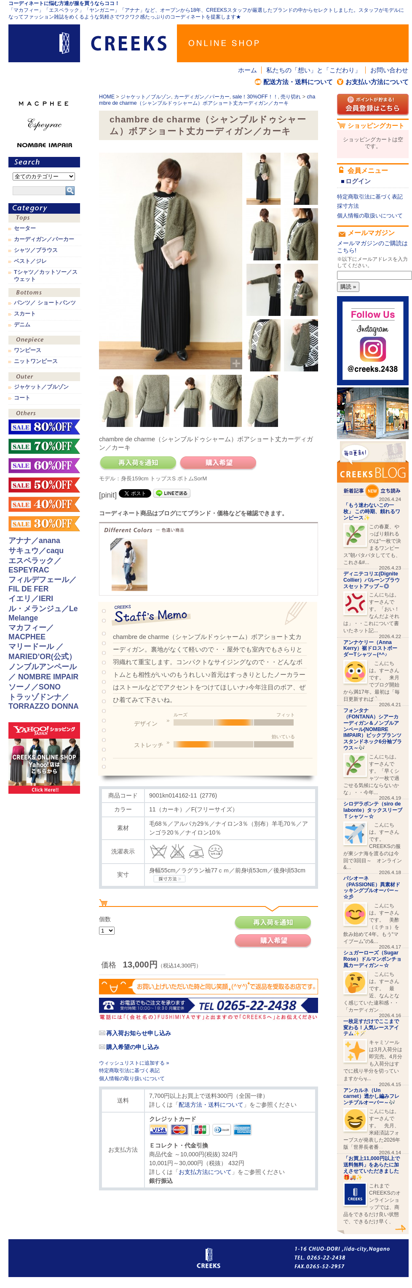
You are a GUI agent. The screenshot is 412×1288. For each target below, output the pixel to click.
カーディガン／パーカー (202, 97)
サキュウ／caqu (36, 550)
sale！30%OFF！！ (255, 97)
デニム (22, 325)
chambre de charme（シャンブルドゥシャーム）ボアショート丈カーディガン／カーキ (207, 100)
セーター (25, 228)
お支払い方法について (377, 81)
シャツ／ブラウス (36, 250)
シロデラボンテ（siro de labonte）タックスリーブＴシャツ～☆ (372, 810)
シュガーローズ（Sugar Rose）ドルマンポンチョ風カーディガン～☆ (372, 959)
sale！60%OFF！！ (44, 465)
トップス (44, 219)
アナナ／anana (34, 540)
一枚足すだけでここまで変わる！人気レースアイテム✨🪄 (371, 1027)
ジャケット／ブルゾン (145, 97)
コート (22, 398)
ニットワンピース (36, 361)
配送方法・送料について (298, 81)
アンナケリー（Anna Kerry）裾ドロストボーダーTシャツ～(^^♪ (370, 648)
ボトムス (44, 293)
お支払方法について (205, 1172)
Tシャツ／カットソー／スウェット (46, 275)
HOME (107, 97)
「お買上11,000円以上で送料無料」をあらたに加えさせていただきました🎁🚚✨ (371, 1167)
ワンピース (44, 341)
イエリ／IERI (30, 598)
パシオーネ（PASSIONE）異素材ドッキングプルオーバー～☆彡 (371, 887)
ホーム (247, 70)
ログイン (358, 181)
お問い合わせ (389, 70)
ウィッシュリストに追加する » (134, 1063)
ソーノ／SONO (34, 687)
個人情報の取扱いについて (370, 215)
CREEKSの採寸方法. (169, 879)
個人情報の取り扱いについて (132, 1078)
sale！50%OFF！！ (44, 485)
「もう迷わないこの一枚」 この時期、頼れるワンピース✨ (371, 511)
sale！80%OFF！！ (44, 427)
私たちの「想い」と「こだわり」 (313, 70)
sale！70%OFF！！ (44, 446)
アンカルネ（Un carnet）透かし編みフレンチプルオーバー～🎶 (371, 1096)
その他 (44, 414)
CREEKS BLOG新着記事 (373, 469)
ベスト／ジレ (30, 261)
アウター (44, 377)
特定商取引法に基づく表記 (129, 1070)
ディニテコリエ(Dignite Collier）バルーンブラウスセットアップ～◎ (371, 580)
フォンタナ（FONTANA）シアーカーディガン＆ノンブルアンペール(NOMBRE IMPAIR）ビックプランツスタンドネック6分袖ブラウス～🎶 (372, 729)
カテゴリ (44, 208)
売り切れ (291, 97)
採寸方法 (348, 206)
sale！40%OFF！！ (44, 504)
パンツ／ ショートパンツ (45, 303)
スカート (25, 314)
